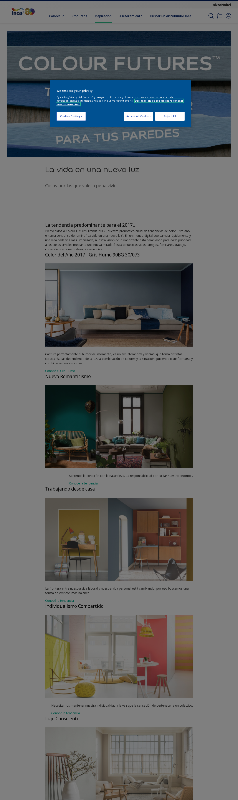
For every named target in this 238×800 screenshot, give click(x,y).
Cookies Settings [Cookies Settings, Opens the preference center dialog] (71, 116)
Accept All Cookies (138, 116)
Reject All (170, 116)
